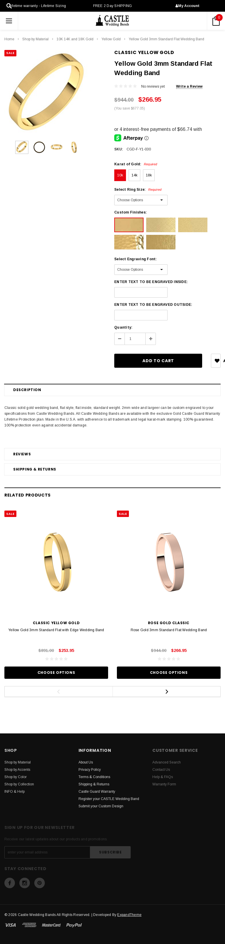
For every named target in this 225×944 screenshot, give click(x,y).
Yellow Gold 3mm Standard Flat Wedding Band (166, 39)
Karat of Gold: (135, 164)
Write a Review (189, 86)
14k (135, 175)
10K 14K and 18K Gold (75, 39)
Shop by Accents (17, 770)
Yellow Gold (111, 39)
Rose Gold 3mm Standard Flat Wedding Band (169, 630)
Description (27, 389)
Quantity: (123, 327)
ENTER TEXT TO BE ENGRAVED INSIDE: (151, 282)
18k (149, 175)
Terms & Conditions (94, 777)
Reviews (22, 454)
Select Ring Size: (137, 190)
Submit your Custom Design (101, 806)
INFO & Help (14, 791)
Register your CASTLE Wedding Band (109, 799)
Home (9, 39)
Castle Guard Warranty (97, 791)
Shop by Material (35, 39)
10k (120, 175)
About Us (86, 762)
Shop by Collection (19, 784)
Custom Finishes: (130, 212)
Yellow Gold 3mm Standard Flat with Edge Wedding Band (56, 630)
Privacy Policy (90, 770)
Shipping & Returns (34, 469)
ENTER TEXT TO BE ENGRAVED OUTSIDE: (153, 305)
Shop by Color (15, 777)
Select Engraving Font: (135, 259)
